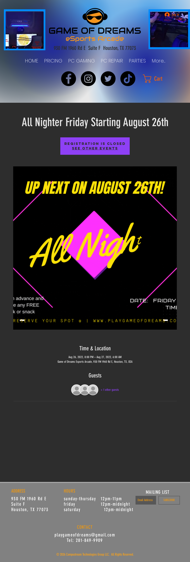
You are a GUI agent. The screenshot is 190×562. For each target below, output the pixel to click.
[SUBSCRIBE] (169, 500)
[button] (157, 78)
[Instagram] (88, 78)
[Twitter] (108, 78)
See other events (95, 148)
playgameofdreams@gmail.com (84, 535)
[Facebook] (68, 78)
